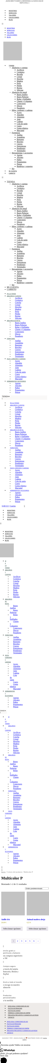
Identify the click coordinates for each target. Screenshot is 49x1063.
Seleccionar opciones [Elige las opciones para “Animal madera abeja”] (37, 929)
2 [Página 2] (17, 941)
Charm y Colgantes (24, 101)
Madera (20, 81)
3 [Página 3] (21, 941)
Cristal (19, 77)
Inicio (3, 872)
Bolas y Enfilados (24, 99)
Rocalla (20, 74)
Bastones (20, 139)
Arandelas (21, 137)
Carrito (12, 173)
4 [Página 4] (25, 941)
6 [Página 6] (33, 941)
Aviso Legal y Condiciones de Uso (18, 1006)
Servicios (13, 13)
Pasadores (21, 108)
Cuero (19, 126)
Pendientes (21, 148)
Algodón (20, 115)
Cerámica (20, 72)
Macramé (20, 130)
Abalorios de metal (19, 92)
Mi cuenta (13, 171)
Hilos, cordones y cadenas (22, 110)
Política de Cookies (14, 1011)
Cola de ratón (22, 124)
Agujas (19, 155)
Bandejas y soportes (25, 166)
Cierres (19, 144)
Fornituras (16, 133)
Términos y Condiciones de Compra (19, 1013)
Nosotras (13, 11)
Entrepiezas (21, 146)
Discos (19, 106)
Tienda (11, 65)
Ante (19, 119)
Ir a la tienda (11, 294)
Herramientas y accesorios (22, 153)
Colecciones (14, 17)
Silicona (20, 90)
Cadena (20, 121)
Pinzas (19, 164)
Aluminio (20, 117)
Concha (18, 302)
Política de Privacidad (15, 1008)
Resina (19, 88)
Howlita (20, 79)
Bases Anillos (22, 95)
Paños (19, 160)
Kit (13, 169)
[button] (24, 24)
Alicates (20, 157)
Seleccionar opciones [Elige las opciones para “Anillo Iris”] (12, 929)
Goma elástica (22, 128)
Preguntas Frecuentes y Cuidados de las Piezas (23, 1015)
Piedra (19, 86)
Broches (20, 142)
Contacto (11, 1017)
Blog (11, 20)
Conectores (21, 103)
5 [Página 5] (29, 941)
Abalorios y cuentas (20, 68)
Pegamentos (21, 162)
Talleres (12, 15)
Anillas (19, 135)
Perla (19, 83)
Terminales (21, 151)
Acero (19, 112)
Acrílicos (20, 70)
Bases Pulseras (23, 97)
